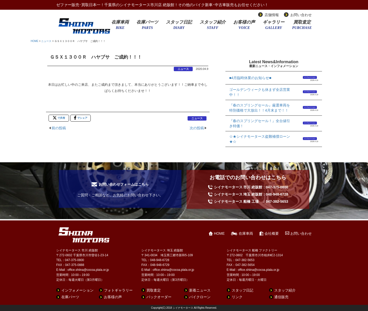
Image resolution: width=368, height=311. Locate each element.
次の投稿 (197, 128)
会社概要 (271, 233)
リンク (237, 297)
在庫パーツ (147, 26)
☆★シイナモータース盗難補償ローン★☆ (259, 139)
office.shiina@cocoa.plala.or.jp (88, 270)
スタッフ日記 (179, 26)
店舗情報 (271, 15)
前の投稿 (59, 128)
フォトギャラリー (118, 290)
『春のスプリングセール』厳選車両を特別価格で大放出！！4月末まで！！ (259, 107)
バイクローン (200, 297)
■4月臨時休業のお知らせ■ (250, 78)
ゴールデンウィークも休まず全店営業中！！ (259, 92)
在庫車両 (120, 26)
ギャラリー (273, 26)
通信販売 (281, 297)
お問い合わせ (301, 15)
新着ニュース (200, 290)
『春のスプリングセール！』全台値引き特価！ (259, 123)
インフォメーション (310, 77)
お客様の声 (244, 26)
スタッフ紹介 (213, 26)
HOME (34, 41)
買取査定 (302, 26)
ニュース (46, 41)
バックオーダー (158, 297)
